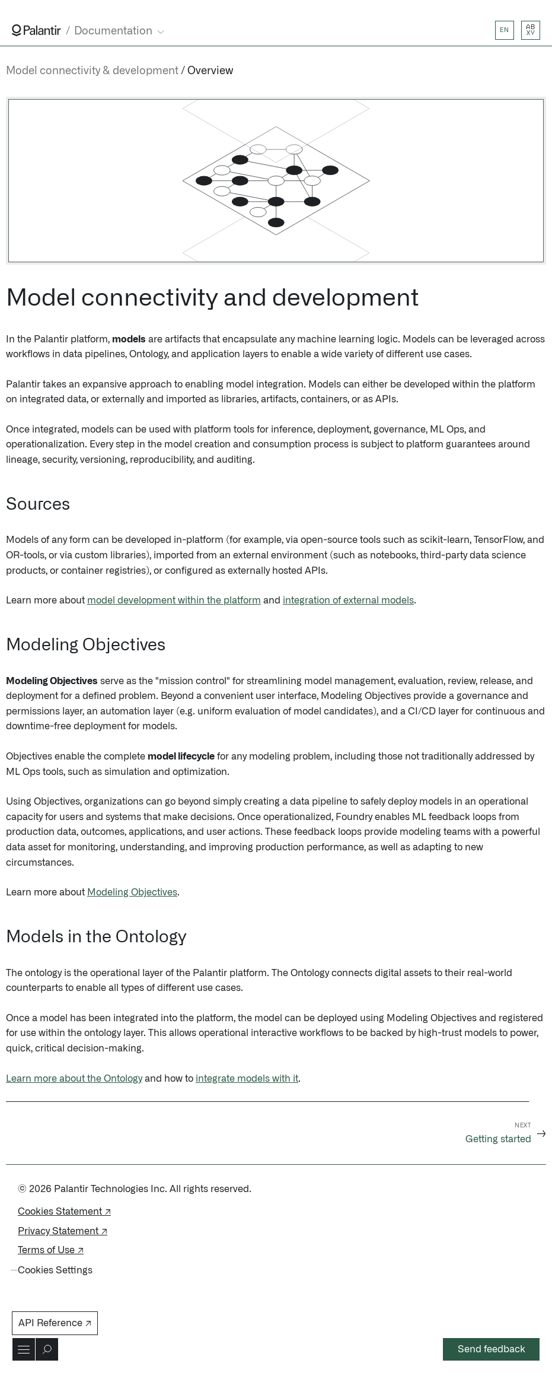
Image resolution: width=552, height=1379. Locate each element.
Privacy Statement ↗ (62, 1231)
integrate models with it (247, 1079)
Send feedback (491, 1349)
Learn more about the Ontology (74, 1079)
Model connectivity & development (92, 71)
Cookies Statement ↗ (64, 1211)
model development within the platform (174, 600)
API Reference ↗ (54, 1323)
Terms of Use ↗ (51, 1250)
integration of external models (348, 600)
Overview (210, 71)
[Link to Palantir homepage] (36, 30)
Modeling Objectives (132, 892)
